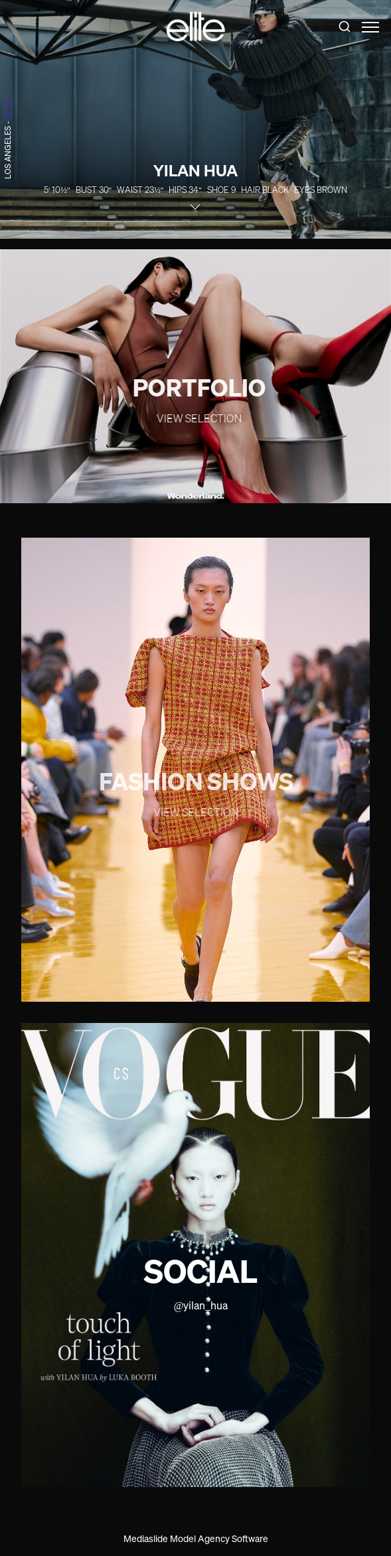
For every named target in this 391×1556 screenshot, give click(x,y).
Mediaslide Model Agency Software (195, 1538)
